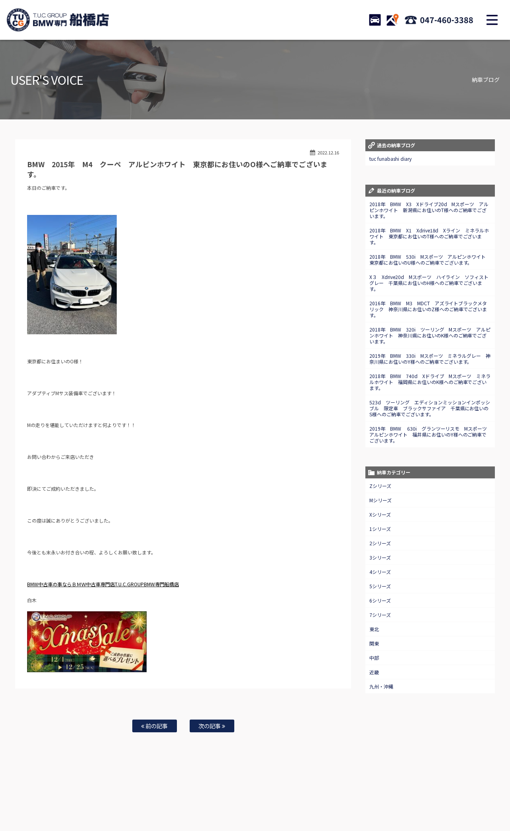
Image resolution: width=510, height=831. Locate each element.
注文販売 (127, 799)
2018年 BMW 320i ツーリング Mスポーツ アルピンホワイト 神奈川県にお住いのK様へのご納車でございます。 (430, 335)
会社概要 (384, 799)
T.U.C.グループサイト (267, 807)
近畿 (374, 672)
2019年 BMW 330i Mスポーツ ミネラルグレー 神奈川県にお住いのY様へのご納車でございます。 (430, 358)
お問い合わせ (260, 799)
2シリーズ (380, 543)
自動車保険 (204, 799)
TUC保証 (102, 799)
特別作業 (231, 799)
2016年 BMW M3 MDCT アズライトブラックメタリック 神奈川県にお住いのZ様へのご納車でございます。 (428, 309)
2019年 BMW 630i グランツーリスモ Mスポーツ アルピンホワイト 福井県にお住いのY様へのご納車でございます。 (430, 434)
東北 (374, 629)
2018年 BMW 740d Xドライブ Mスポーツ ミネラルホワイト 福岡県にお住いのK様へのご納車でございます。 (430, 382)
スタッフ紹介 (293, 799)
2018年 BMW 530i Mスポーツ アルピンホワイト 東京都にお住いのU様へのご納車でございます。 (430, 259)
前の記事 (154, 726)
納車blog (231, 807)
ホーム (41, 799)
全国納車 (152, 799)
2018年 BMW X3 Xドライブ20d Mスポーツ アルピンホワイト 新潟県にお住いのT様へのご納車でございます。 (429, 210)
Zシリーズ (380, 485)
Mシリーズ (380, 500)
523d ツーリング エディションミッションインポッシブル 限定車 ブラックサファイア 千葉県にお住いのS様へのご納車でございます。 (429, 408)
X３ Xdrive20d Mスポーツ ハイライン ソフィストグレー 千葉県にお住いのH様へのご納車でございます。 (429, 282)
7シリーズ (380, 614)
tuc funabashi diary (390, 158)
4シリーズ (380, 571)
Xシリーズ (380, 514)
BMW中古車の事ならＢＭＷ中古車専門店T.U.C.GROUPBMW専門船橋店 (103, 584)
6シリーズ (380, 600)
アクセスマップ (353, 799)
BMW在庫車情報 (71, 799)
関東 (374, 643)
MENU (492, 20)
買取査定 (177, 799)
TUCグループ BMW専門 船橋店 (58, 20)
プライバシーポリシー (421, 799)
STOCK (375, 20)
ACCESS (392, 20)
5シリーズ (380, 586)
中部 (374, 657)
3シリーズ (380, 557)
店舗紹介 (322, 799)
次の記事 (211, 726)
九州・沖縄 (381, 686)
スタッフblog (463, 799)
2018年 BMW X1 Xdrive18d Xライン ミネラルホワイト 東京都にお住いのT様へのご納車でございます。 (429, 236)
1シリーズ (380, 528)
